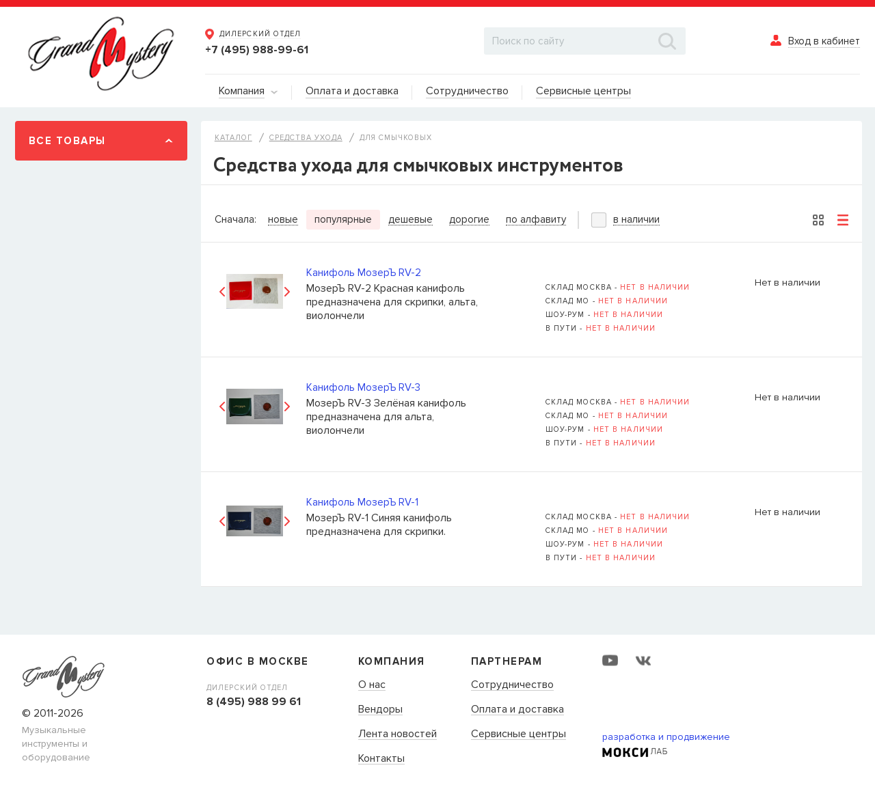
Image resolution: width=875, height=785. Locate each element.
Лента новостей (397, 734)
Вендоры (380, 709)
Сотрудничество (512, 685)
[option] (254, 291)
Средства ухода (305, 137)
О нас (372, 685)
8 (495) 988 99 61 (253, 701)
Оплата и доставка (517, 709)
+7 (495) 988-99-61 (256, 50)
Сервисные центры (518, 734)
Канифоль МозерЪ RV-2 (363, 272)
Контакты (381, 759)
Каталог (233, 137)
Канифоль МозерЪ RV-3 (363, 387)
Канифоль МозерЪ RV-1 (362, 502)
